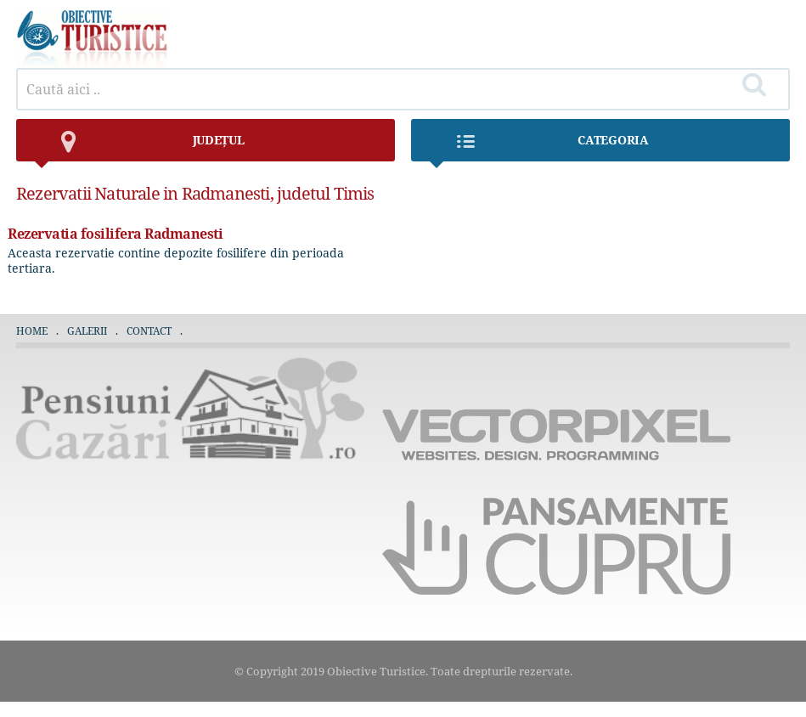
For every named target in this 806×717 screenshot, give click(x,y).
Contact (149, 331)
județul (138, 146)
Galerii (87, 331)
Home (32, 331)
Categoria (538, 146)
